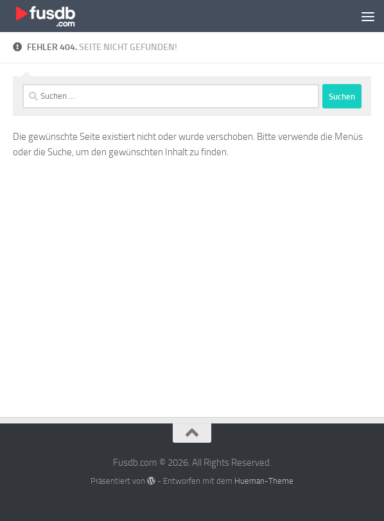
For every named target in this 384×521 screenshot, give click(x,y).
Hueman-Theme (263, 481)
